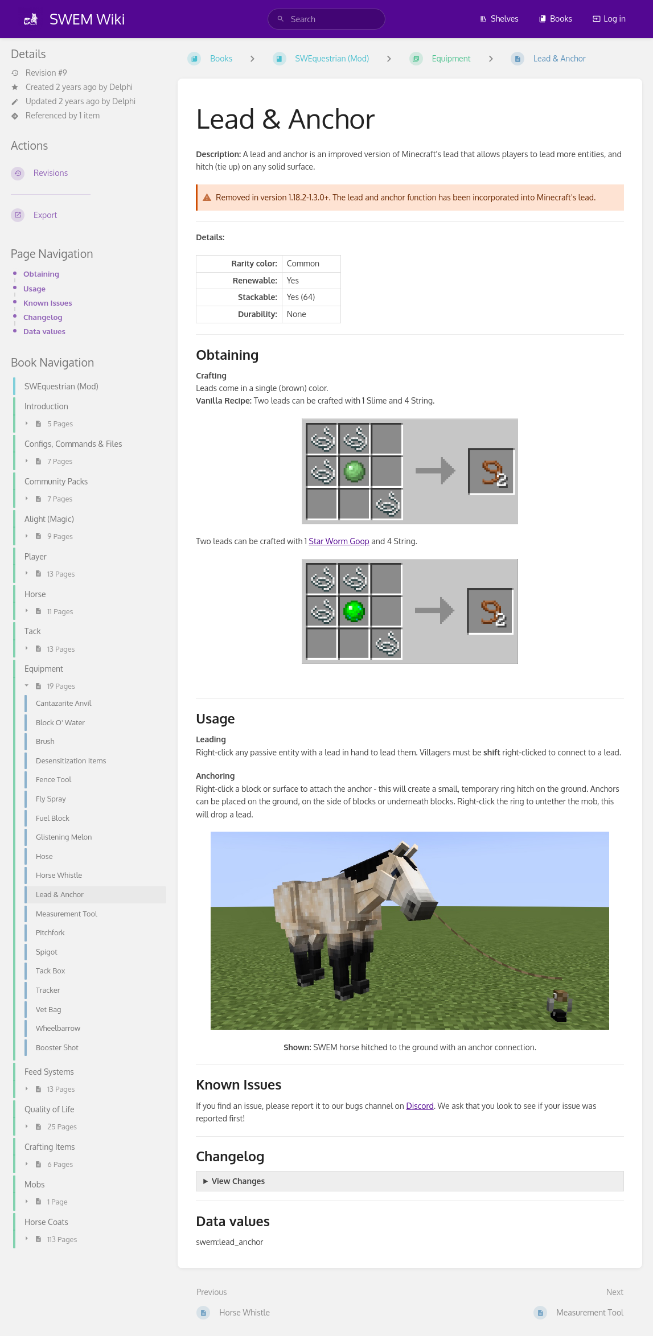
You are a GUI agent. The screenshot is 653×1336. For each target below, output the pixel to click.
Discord (419, 1106)
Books (555, 18)
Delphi (121, 87)
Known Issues (47, 302)
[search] (326, 19)
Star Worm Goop (339, 541)
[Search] (281, 19)
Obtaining (41, 273)
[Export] (85, 215)
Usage (34, 288)
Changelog (43, 317)
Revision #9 (39, 72)
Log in (609, 18)
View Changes (238, 1181)
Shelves (499, 18)
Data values (44, 331)
